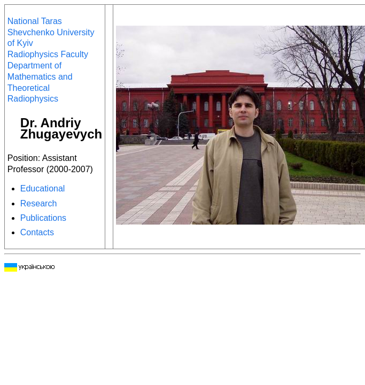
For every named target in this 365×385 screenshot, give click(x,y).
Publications (43, 217)
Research (38, 203)
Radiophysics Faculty (47, 54)
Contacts (37, 232)
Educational (42, 188)
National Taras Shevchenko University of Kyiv (51, 32)
